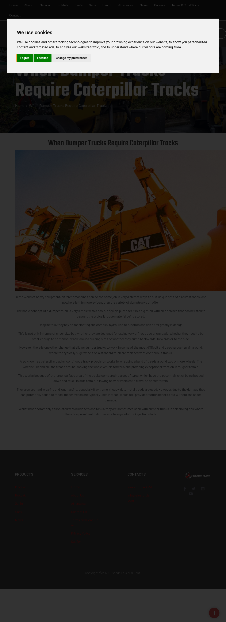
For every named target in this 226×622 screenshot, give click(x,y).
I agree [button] (24, 58)
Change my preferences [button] (71, 58)
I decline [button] (42, 58)
